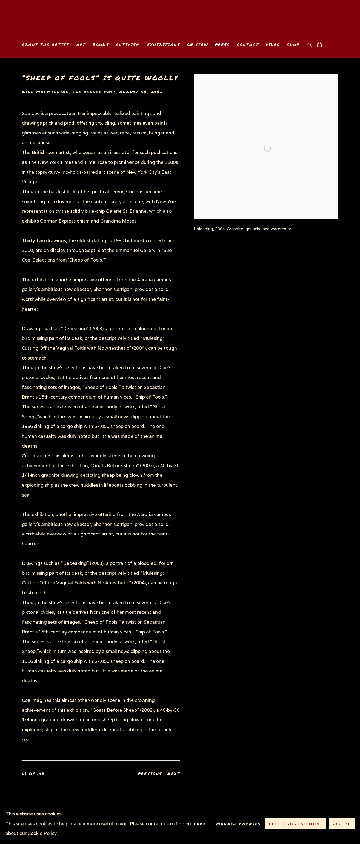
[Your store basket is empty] (319, 45)
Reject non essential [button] (295, 824)
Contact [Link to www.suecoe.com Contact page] (248, 44)
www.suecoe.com (85, 24)
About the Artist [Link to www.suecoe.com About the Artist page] (46, 44)
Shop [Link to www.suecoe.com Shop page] (293, 44)
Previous (150, 773)
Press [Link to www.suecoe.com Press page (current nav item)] (222, 44)
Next (173, 773)
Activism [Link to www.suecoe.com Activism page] (128, 44)
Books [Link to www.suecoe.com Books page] (101, 44)
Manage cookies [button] (238, 824)
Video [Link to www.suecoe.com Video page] (273, 44)
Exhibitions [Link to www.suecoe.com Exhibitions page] (163, 44)
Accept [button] (341, 824)
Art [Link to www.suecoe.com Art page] (81, 44)
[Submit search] (309, 44)
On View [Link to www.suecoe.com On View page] (197, 44)
